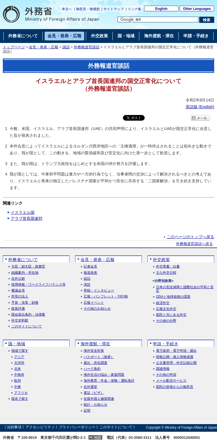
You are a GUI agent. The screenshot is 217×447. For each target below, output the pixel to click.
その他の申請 (166, 375)
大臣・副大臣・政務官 (28, 266)
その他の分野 (166, 321)
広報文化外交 (166, 309)
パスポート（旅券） (99, 357)
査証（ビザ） (94, 393)
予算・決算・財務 (24, 303)
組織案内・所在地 (24, 273)
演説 (87, 285)
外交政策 (161, 259)
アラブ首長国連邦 (26, 218)
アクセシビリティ (40, 427)
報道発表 (90, 273)
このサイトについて (26, 326)
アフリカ (21, 393)
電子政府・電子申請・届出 (176, 351)
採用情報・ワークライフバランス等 (38, 285)
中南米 (19, 375)
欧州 (17, 381)
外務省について (23, 259)
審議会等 (18, 290)
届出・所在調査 (95, 363)
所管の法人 (19, 296)
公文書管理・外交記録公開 (176, 363)
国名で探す (19, 399)
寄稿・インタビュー (99, 290)
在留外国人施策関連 (99, 399)
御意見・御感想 (88, 9)
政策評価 (18, 309)
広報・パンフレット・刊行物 (106, 296)
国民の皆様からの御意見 (174, 387)
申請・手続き (165, 343)
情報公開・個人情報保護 (174, 357)
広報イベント (94, 303)
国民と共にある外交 (171, 315)
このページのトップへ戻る (190, 237)
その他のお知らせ (97, 309)
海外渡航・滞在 (95, 343)
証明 (87, 411)
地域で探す (19, 351)
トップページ (14, 47)
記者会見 (90, 266)
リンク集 (134, 9)
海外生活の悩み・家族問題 (104, 375)
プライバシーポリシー (77, 427)
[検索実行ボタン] (206, 20)
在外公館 (18, 279)
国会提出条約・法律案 (28, 314)
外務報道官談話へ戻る (194, 244)
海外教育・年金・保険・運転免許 (109, 381)
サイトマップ (113, 9)
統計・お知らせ (95, 405)
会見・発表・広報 (43, 47)
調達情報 (163, 369)
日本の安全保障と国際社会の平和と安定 (185, 289)
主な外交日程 (166, 273)
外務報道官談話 (86, 47)
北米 (17, 369)
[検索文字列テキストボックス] (158, 19)
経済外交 (163, 303)
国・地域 (16, 343)
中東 (17, 387)
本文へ (67, 9)
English (161, 9)
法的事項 (14, 427)
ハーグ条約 (92, 369)
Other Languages (197, 9)
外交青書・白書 (168, 266)
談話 (66, 47)
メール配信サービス (171, 381)
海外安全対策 (94, 351)
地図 (97, 437)
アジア (19, 357)
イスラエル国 (22, 212)
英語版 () (200, 107)
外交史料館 (19, 320)
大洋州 (19, 363)
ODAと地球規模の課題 (173, 297)
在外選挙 (90, 387)
